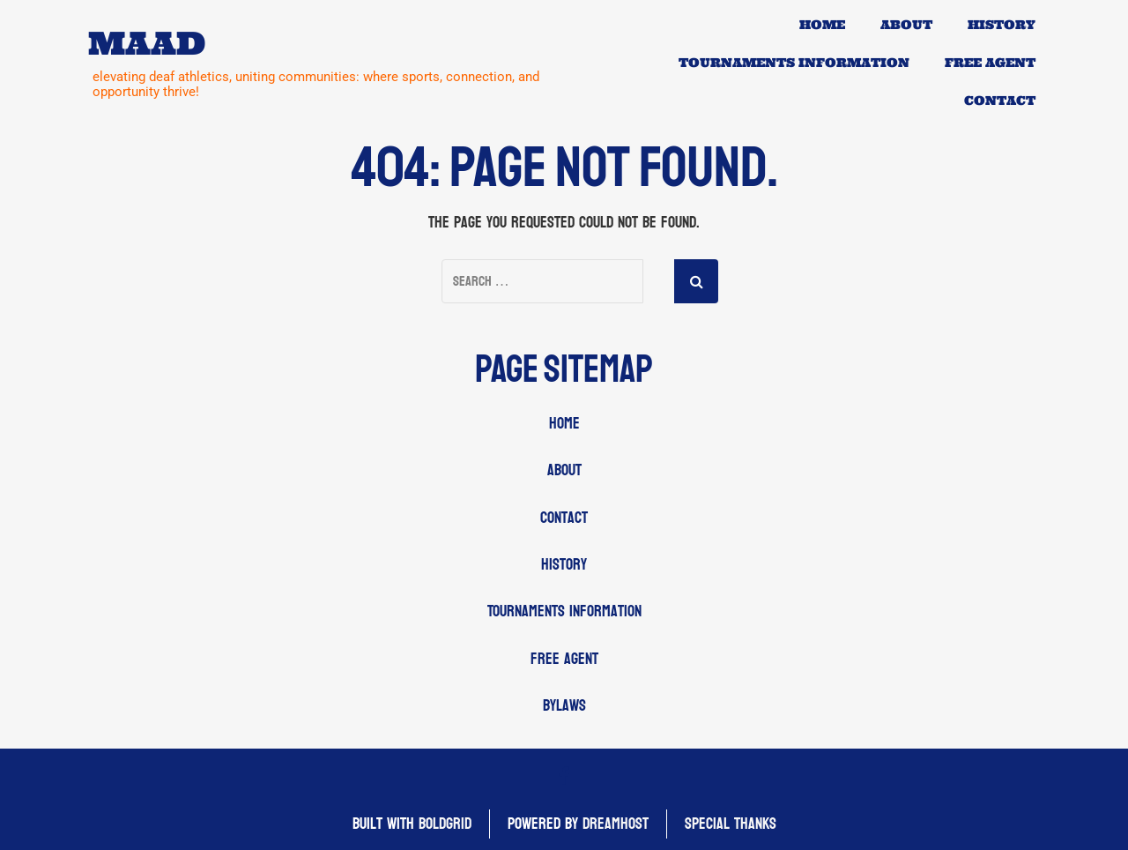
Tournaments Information (794, 63)
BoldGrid (445, 824)
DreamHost (616, 824)
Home (822, 25)
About (906, 25)
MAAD (146, 44)
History (1001, 25)
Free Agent (990, 63)
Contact (999, 100)
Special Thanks (730, 824)
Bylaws (564, 705)
